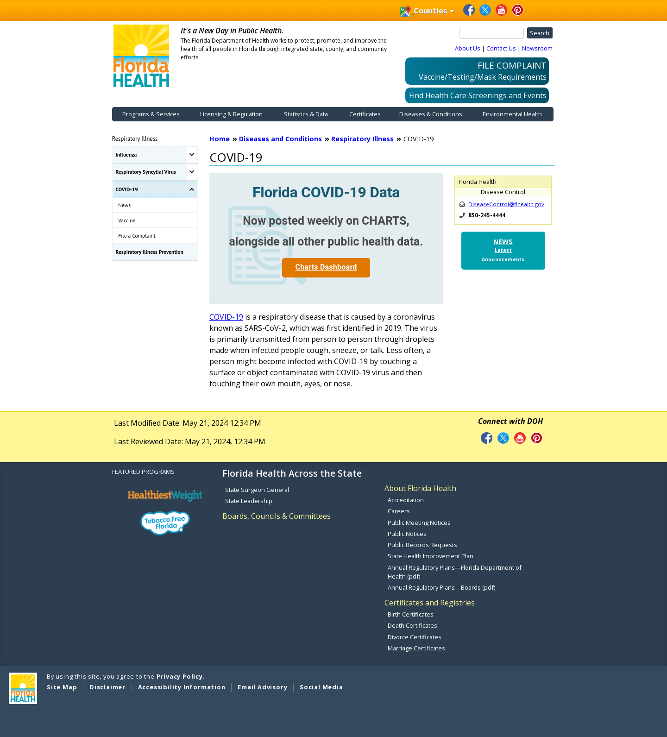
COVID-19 (127, 189)
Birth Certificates (411, 614)
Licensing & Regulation (231, 114)
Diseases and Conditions (280, 138)
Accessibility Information (182, 687)
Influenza (126, 154)
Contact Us (501, 48)
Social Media (321, 687)
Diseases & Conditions (430, 114)
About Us (467, 48)
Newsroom (537, 48)
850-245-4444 (486, 215)
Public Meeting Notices (419, 522)
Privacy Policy (180, 676)
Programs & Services (151, 114)
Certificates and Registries (429, 603)
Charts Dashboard (326, 267)
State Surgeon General (257, 489)
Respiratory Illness (135, 138)
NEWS (503, 250)
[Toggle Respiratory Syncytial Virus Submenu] (192, 172)
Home (219, 138)
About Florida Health (420, 488)
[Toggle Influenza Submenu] (192, 154)
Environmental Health (512, 114)
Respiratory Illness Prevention (149, 251)
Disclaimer (107, 687)
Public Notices (407, 533)
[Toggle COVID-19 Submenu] (192, 189)
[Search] (491, 33)
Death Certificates (412, 625)
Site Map (62, 687)
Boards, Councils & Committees (276, 516)
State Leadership (248, 501)
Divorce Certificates (414, 637)
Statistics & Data (306, 114)
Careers (399, 511)
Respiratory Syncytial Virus (146, 171)
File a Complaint (136, 235)
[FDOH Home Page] (141, 55)
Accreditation (406, 500)
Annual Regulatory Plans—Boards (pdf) (441, 587)
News (124, 205)
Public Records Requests (422, 545)
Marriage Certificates (416, 648)
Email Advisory (262, 687)
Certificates (365, 114)
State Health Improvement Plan (430, 556)
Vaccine (126, 220)
